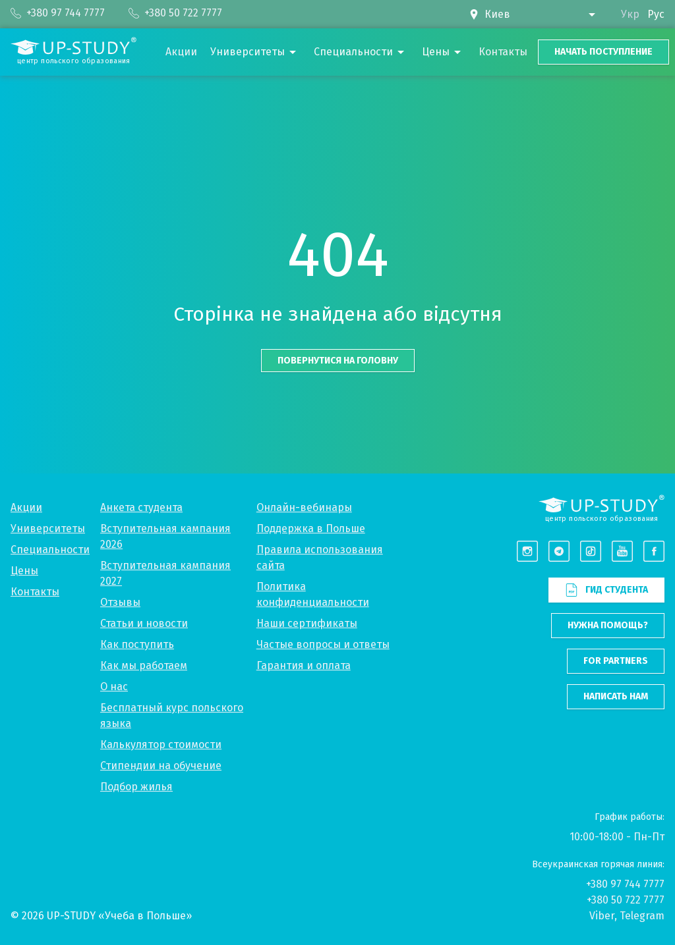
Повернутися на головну (338, 360)
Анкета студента (141, 507)
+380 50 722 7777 (625, 900)
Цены (24, 570)
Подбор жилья (136, 786)
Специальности (50, 549)
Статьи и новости (144, 623)
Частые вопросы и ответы (323, 644)
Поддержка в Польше (310, 528)
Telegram (642, 915)
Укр (630, 14)
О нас (114, 686)
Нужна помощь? (608, 625)
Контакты (35, 591)
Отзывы (120, 602)
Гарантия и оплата (303, 665)
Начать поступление (603, 51)
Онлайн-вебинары (304, 507)
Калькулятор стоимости (160, 744)
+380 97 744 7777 (625, 884)
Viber (601, 915)
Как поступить (137, 644)
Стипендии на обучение (160, 765)
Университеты (48, 528)
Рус (655, 14)
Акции (26, 507)
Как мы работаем (143, 665)
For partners (615, 660)
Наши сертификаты (306, 623)
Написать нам (615, 696)
